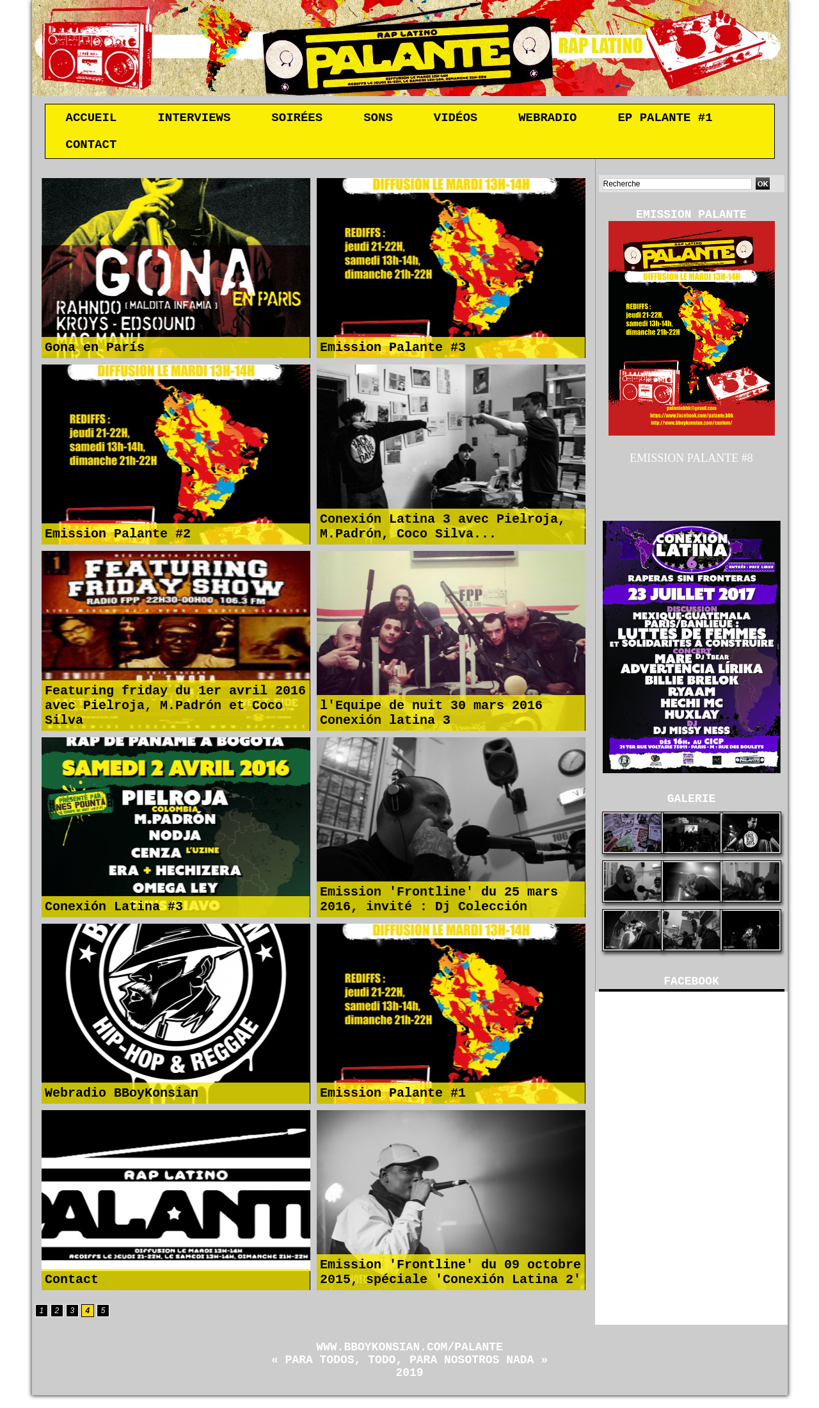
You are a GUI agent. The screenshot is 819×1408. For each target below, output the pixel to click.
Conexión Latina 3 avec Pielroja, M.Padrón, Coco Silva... (443, 529)
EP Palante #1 (664, 119)
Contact (91, 148)
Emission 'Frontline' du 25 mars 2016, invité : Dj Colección (439, 902)
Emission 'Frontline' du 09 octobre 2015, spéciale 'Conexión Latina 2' (450, 1274)
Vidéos (455, 119)
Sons (378, 119)
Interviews (193, 119)
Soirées (296, 119)
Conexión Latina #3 (114, 910)
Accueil (91, 119)
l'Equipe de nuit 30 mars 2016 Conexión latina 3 (431, 715)
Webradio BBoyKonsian (121, 1097)
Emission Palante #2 (118, 537)
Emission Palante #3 (393, 351)
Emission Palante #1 (393, 1097)
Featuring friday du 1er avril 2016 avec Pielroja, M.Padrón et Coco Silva (175, 707)
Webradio (547, 119)
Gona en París (95, 351)
